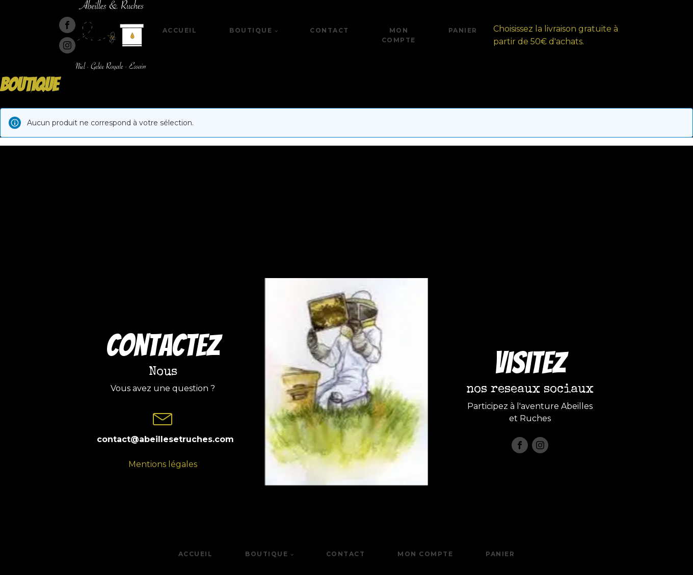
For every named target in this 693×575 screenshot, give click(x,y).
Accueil (180, 30)
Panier (462, 30)
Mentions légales (162, 464)
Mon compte (399, 35)
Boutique (250, 30)
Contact (329, 30)
